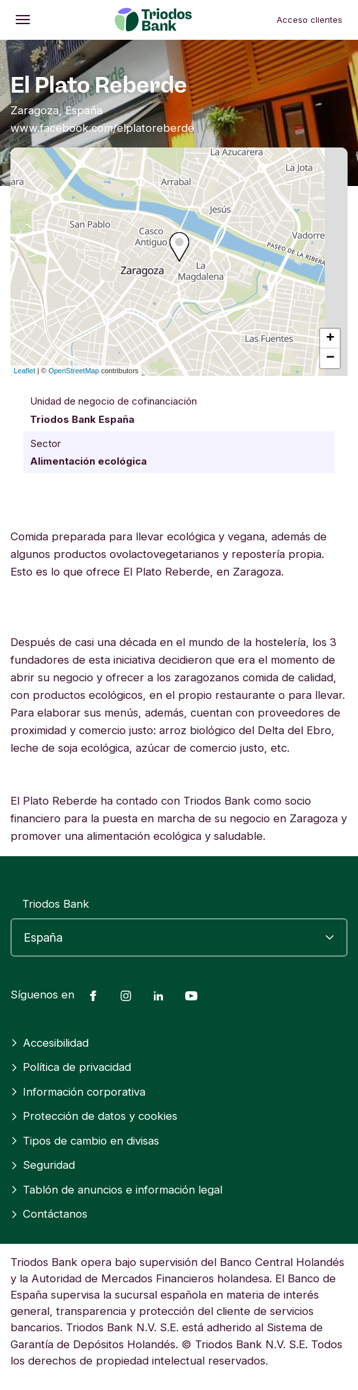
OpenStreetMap (73, 371)
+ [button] (330, 338)
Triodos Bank (55, 903)
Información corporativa (77, 1091)
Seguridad (42, 1164)
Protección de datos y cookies (93, 1115)
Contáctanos (48, 1213)
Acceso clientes (309, 19)
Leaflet (24, 371)
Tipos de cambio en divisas (84, 1140)
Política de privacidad (70, 1066)
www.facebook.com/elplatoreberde (102, 127)
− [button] (330, 358)
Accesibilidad (49, 1042)
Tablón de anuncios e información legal (116, 1189)
